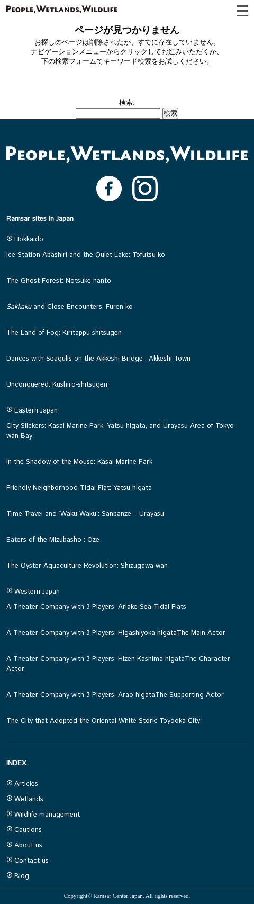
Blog (17, 876)
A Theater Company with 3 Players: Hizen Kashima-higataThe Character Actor (118, 664)
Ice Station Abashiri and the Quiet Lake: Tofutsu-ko (85, 255)
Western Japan (33, 592)
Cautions (24, 830)
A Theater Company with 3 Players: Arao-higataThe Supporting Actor (115, 695)
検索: (127, 102)
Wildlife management (43, 815)
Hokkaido (24, 240)
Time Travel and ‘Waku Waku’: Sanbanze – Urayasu (85, 514)
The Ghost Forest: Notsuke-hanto (58, 281)
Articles (22, 784)
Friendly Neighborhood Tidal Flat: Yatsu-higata (79, 488)
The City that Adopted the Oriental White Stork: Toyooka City (103, 721)
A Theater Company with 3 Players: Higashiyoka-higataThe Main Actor (115, 633)
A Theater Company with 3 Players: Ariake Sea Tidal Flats (96, 607)
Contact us (27, 861)
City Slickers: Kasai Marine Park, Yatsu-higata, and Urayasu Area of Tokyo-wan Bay (121, 431)
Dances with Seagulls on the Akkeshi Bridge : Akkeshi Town (98, 359)
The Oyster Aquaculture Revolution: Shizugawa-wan (87, 566)
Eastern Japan (32, 411)
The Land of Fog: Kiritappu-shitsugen (64, 333)
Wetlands (24, 799)
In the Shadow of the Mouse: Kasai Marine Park (79, 462)
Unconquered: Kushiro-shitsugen (56, 385)
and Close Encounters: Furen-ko (69, 307)
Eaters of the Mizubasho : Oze (52, 540)
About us (24, 845)
